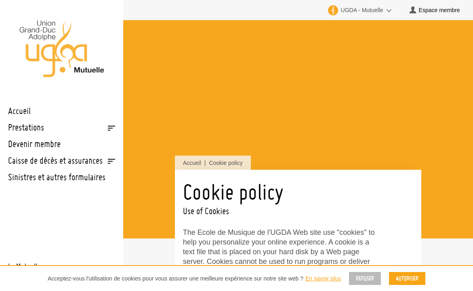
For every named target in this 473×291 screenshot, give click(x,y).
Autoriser (407, 278)
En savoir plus (323, 278)
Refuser (365, 278)
